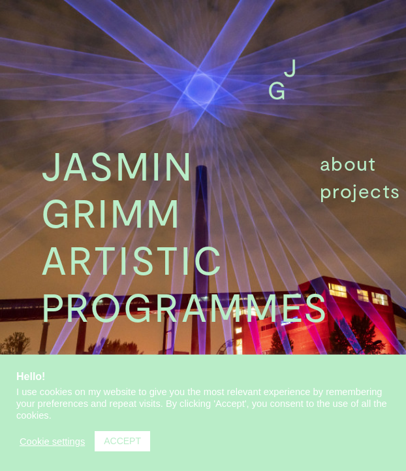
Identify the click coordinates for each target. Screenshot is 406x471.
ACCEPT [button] (122, 441)
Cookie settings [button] (52, 441)
